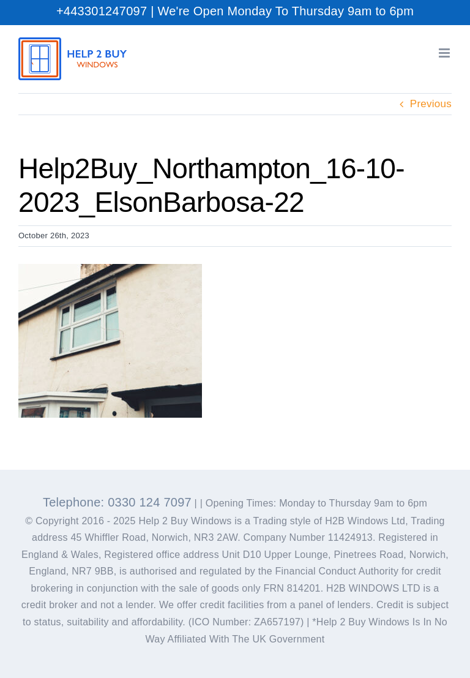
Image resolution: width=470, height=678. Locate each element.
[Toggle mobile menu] (445, 53)
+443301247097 (101, 11)
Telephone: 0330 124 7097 (117, 502)
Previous (431, 104)
